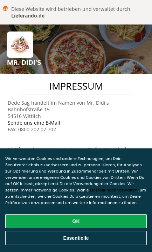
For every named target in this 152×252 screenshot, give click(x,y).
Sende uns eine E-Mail (34, 122)
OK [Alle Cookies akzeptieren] (76, 221)
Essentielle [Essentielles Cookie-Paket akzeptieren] (76, 238)
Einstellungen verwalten (114, 189)
